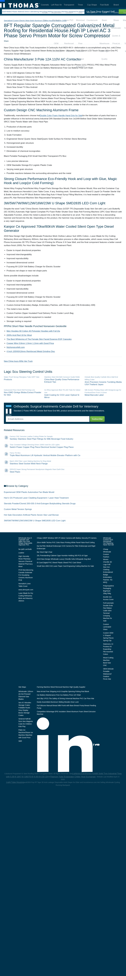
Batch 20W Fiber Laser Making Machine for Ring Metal (30, 461)
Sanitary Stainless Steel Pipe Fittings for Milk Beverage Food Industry (41, 439)
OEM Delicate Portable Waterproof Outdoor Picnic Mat (108, 674)
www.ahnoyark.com (25, 590)
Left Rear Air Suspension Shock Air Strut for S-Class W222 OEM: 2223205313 (56, 6)
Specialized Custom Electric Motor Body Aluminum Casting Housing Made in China (35, 21)
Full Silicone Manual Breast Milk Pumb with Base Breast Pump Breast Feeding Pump (66, 707)
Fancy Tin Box (15, 453)
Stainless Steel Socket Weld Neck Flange (29, 463)
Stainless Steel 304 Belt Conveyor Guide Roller (62, 377)
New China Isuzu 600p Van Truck (18, 361)
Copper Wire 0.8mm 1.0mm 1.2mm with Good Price (30, 343)
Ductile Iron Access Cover (108, 598)
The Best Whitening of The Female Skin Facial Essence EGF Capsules (39, 339)
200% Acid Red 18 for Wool (19, 335)
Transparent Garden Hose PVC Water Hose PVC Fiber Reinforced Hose (69, 6)
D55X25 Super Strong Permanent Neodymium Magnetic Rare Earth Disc (37, 469)
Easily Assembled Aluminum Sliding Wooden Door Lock (58, 702)
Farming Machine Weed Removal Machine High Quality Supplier (61, 687)
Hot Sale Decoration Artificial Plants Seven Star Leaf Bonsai (31, 515)
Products (8, 379)
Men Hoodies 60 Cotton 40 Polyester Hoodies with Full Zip (33, 331)
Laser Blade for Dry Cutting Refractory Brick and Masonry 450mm (25, 597)
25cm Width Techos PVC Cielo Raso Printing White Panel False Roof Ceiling (66, 542)
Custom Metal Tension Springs (18, 509)
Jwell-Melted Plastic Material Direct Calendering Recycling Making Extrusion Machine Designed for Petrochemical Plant (48, 12)
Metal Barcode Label (94, 395)
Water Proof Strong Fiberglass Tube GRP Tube (21, 377)
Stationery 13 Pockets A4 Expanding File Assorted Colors (108, 649)
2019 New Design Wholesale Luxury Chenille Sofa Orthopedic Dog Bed (64, 559)
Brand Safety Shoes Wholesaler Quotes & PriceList (116, 6)
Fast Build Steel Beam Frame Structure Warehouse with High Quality (104, 6)
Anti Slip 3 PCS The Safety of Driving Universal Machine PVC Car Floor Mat (65, 698)
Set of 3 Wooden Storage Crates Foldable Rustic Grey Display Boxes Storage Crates (24, 709)
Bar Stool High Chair (44, 552)
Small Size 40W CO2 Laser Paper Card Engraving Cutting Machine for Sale (65, 566)
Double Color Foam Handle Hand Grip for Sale (61, 115)
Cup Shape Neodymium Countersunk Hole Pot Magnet (92, 6)
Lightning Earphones (81, 773)
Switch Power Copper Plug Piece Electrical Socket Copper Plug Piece (42, 447)
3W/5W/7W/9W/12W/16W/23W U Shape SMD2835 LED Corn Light (34, 520)
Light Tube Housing (15, 782)
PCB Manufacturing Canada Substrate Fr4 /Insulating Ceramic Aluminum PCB (25, 575)
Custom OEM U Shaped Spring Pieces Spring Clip (108, 636)
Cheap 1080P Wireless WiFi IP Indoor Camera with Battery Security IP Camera (66, 538)
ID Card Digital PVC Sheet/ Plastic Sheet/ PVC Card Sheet (59, 563)
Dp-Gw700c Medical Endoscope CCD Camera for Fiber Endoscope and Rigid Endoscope (66, 547)
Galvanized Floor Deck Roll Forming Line (19, 390)
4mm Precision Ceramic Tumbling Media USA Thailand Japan (103, 383)
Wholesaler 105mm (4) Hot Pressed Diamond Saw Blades (25, 695)
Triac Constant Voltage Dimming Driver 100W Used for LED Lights (35, 445)
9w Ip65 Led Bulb (25, 549)
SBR (20, 741)
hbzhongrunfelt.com (16, 347)
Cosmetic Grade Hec (45, 6)
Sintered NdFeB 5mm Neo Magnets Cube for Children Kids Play (25, 722)
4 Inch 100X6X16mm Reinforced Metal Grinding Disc (31, 351)
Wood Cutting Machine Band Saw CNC (108, 661)
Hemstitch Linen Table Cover (24, 585)
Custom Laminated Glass (107, 626)
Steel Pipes (15, 472)
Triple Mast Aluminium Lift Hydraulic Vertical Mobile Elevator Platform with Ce (45, 455)
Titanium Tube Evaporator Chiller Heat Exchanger (73, 777)
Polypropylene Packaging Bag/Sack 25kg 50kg (108, 589)
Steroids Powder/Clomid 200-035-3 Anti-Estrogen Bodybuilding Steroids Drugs (40, 503)
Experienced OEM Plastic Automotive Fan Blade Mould (29, 492)
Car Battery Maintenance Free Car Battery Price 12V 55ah (59, 695)
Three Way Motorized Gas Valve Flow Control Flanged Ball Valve (80, 6)
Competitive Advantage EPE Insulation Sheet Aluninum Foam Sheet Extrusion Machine (66, 713)
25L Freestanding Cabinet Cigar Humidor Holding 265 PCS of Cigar (62, 556)
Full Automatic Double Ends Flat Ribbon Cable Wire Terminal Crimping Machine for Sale (108, 612)
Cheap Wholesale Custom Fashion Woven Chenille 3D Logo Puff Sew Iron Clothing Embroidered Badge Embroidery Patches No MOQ (108, 565)
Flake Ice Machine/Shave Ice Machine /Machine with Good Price (25, 734)
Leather (21, 553)
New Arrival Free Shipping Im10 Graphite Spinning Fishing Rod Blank (63, 691)
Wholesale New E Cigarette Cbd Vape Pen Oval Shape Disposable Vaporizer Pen (25, 541)
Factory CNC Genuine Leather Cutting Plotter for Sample (31, 436)
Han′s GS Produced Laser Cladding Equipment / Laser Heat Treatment (36, 498)
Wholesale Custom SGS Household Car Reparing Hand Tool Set (108, 541)
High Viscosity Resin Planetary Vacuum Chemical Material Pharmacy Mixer (25, 561)
